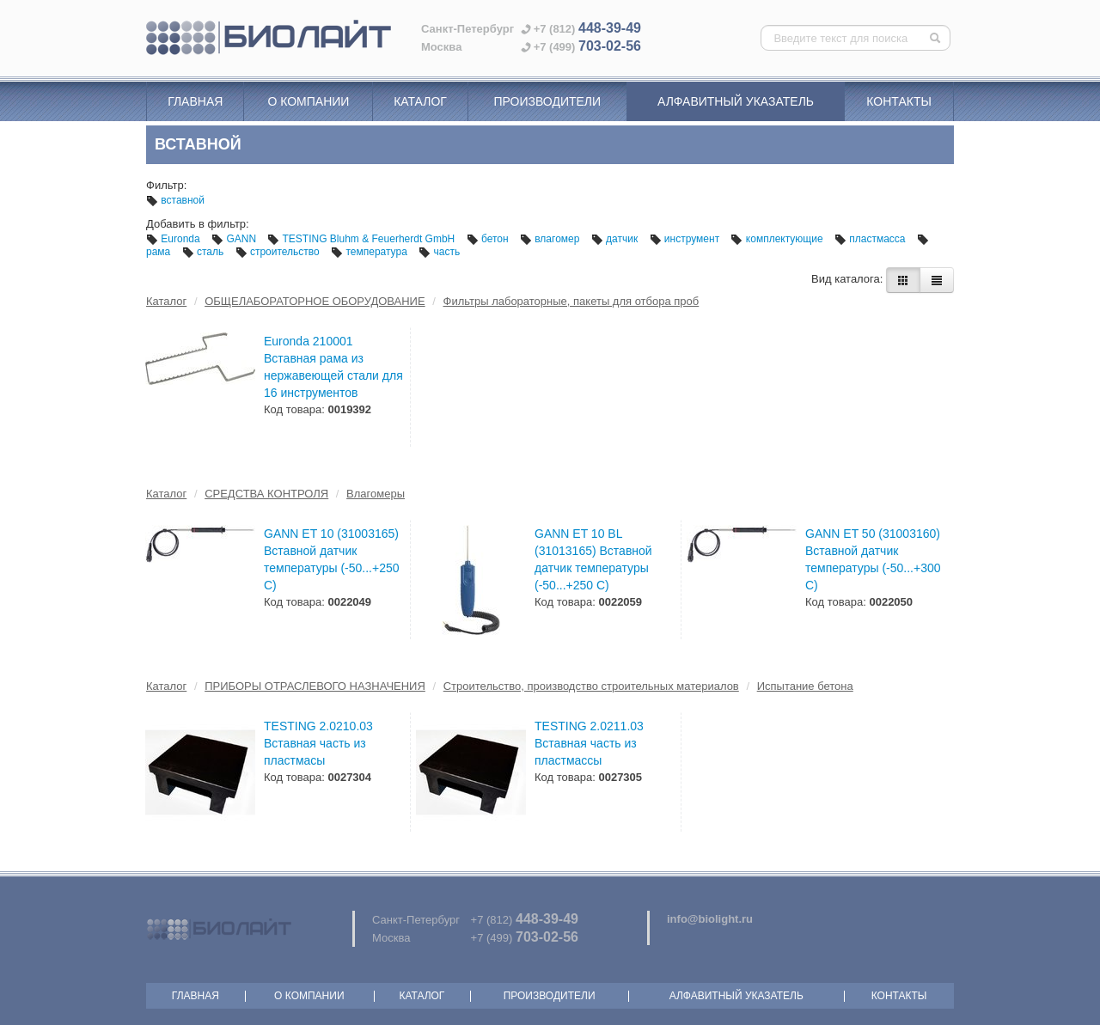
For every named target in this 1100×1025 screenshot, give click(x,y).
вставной (175, 200)
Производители (547, 101)
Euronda (174, 239)
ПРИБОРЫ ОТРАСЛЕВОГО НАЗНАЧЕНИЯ (315, 686)
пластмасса (871, 239)
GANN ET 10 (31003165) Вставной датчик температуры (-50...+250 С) (332, 559)
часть (439, 252)
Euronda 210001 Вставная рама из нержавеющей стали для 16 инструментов (333, 367)
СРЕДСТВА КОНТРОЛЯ (266, 493)
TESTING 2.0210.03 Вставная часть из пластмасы (318, 743)
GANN (235, 239)
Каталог (420, 101)
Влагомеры (375, 493)
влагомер (551, 239)
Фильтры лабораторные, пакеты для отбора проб (571, 301)
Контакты (899, 101)
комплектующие (777, 239)
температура (370, 252)
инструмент (686, 239)
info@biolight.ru (710, 918)
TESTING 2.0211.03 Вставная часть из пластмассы (589, 743)
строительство (279, 252)
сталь (204, 252)
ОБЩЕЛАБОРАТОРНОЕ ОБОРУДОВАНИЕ (315, 301)
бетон (489, 239)
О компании (308, 101)
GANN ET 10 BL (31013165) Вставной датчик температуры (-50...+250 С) (593, 559)
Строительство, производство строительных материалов (591, 686)
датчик (616, 239)
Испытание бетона (805, 686)
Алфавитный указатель (735, 101)
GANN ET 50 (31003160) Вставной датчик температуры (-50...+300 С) (873, 559)
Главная (195, 101)
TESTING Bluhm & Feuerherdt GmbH (362, 239)
